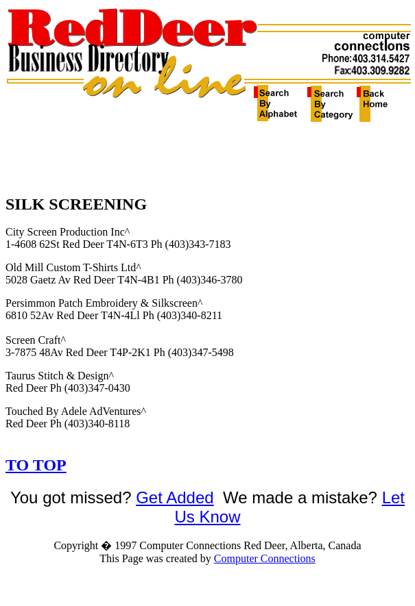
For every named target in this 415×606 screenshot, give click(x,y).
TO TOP (36, 465)
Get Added (174, 497)
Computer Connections (265, 558)
